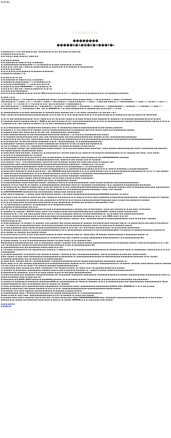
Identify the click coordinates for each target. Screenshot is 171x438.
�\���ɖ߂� (6, 306)
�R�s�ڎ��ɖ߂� (8, 304)
